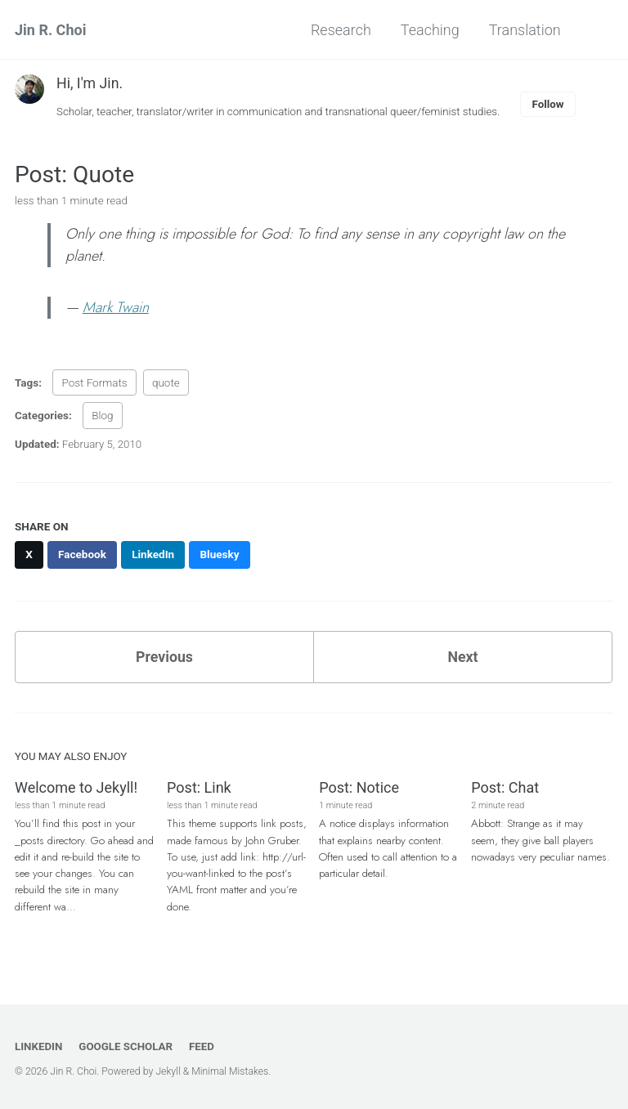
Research (339, 29)
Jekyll (169, 1071)
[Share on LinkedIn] (154, 555)
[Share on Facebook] (83, 555)
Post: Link (199, 788)
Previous (165, 657)
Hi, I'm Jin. (89, 83)
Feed (204, 1046)
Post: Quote (74, 174)
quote (166, 383)
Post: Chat (505, 788)
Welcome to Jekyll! (76, 788)
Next (462, 657)
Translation (523, 29)
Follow (555, 103)
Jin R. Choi (50, 29)
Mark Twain (116, 307)
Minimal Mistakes (232, 1071)
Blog (102, 416)
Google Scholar (126, 1046)
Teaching (428, 29)
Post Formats (94, 383)
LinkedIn (39, 1046)
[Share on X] (29, 555)
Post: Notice (359, 788)
